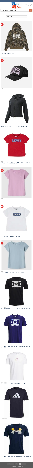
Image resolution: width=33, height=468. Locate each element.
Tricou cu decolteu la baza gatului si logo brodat (10, 236)
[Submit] (30, 10)
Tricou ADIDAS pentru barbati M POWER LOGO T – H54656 (13, 383)
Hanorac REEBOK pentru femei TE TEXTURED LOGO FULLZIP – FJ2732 (16, 126)
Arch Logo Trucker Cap (5, 89)
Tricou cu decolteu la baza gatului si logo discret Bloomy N (12, 199)
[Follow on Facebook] (26, 5)
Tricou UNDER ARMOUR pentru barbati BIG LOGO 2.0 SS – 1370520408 (16, 456)
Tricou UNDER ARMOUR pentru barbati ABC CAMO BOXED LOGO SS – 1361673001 (16, 309)
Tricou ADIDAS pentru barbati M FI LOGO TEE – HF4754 (12, 419)
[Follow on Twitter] (28, 5)
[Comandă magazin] (16, 16)
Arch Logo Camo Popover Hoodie (8, 53)
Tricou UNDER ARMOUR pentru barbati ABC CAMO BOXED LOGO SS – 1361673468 (16, 347)
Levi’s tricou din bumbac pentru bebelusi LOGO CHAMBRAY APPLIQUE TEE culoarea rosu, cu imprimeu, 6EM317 (15, 163)
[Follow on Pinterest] (31, 5)
